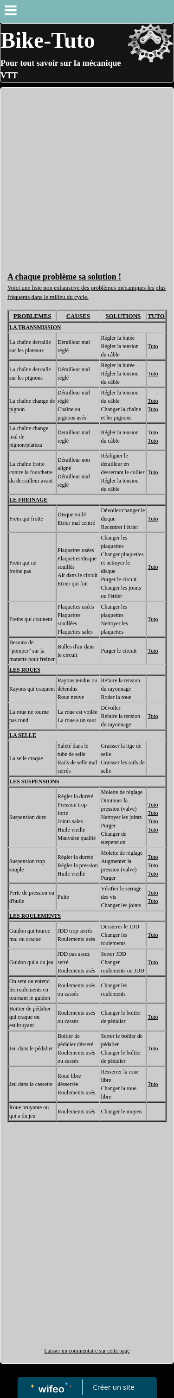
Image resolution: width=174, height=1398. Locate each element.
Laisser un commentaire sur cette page (86, 1350)
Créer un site (113, 1387)
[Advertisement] (87, 179)
